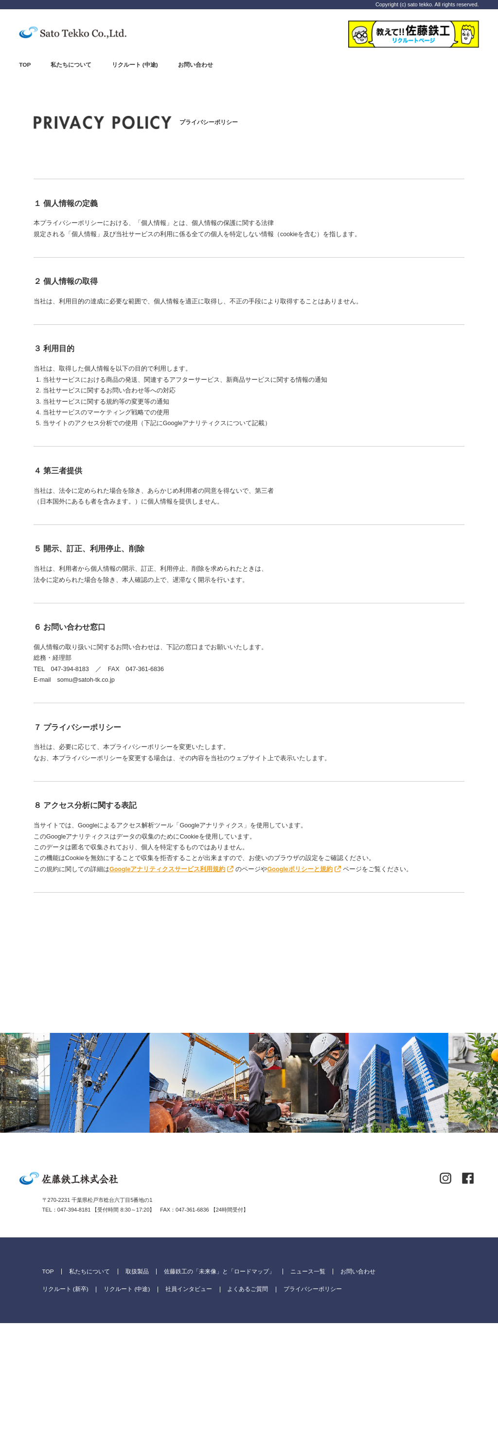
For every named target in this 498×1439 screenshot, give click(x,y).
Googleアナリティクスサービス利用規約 (167, 869)
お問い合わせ (195, 64)
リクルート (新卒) (65, 1405)
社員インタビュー (188, 1405)
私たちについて (71, 64)
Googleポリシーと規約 (299, 869)
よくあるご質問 (247, 1405)
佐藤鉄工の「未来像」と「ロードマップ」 (219, 1386)
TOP (25, 64)
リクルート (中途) (135, 64)
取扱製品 (137, 1386)
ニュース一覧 (307, 1386)
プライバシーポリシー (313, 1405)
